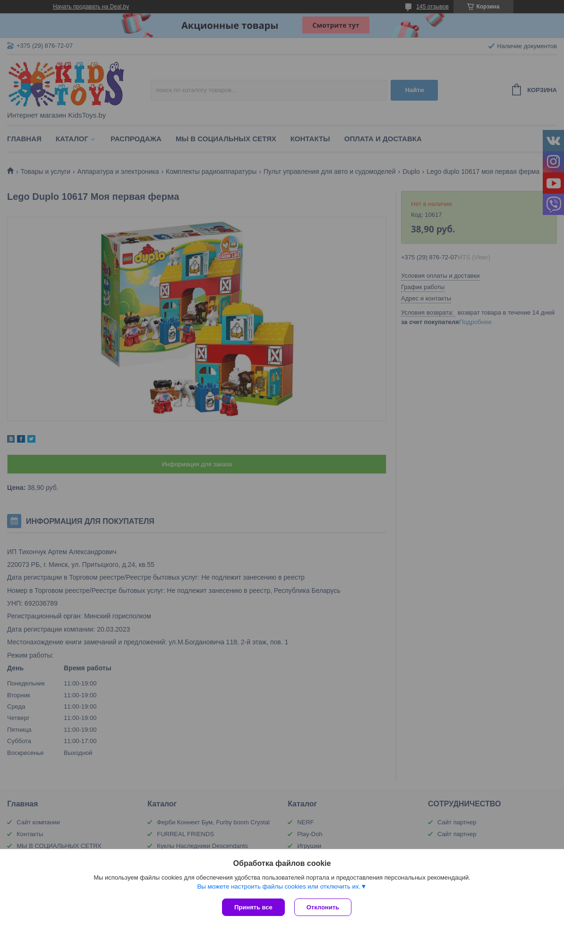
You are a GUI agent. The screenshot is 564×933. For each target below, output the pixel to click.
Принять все (253, 907)
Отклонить (323, 907)
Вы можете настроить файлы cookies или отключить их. (278, 886)
